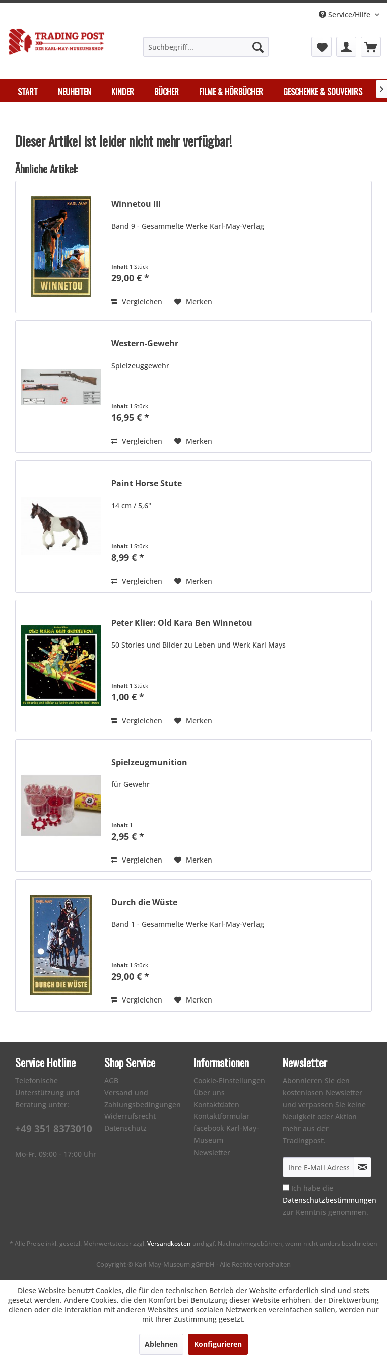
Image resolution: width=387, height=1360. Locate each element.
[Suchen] (258, 47)
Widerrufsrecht (130, 1116)
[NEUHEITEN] (74, 92)
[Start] (28, 92)
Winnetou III (136, 204)
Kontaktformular (221, 1116)
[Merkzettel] (321, 47)
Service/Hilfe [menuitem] (345, 14)
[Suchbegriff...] (206, 47)
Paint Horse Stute (146, 483)
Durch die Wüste (144, 902)
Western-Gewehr (144, 343)
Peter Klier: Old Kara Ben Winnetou (181, 623)
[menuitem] (206, 47)
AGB (111, 1080)
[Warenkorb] (371, 47)
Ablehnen (161, 1344)
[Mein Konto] (346, 47)
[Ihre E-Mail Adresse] (318, 1167)
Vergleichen (136, 301)
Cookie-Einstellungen (229, 1080)
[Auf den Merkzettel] (193, 302)
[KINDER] (122, 92)
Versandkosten (169, 1243)
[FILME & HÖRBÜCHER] (231, 92)
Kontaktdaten (216, 1104)
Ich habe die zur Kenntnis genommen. (329, 1200)
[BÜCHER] (166, 92)
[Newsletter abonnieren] (362, 1167)
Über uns (209, 1092)
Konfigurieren (218, 1344)
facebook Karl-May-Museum (226, 1134)
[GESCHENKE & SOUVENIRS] (322, 92)
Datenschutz (125, 1128)
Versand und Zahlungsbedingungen (142, 1098)
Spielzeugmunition (149, 762)
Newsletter (212, 1152)
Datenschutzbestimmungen (329, 1200)
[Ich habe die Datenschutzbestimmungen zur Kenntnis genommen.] (286, 1187)
